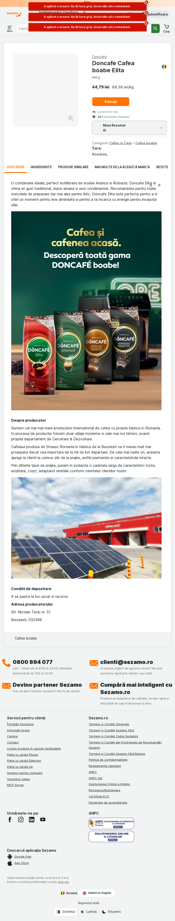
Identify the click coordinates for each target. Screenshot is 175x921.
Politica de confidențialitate (108, 759)
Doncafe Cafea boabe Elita (129, 66)
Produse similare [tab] (73, 167)
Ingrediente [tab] (41, 167)
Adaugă (111, 101)
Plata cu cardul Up (20, 767)
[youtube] (42, 819)
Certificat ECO (99, 796)
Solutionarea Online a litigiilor (109, 784)
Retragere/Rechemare (104, 790)
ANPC (93, 772)
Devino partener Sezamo (47, 684)
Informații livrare (18, 730)
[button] (154, 14)
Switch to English (97, 893)
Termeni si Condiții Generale (109, 724)
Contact (13, 742)
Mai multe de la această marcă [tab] (122, 167)
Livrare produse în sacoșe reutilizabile (34, 748)
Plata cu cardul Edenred (24, 760)
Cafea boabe (146, 143)
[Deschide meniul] (9, 28)
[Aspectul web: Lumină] (88, 911)
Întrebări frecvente (20, 724)
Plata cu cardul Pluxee (22, 754)
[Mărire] (71, 119)
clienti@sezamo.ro (126, 662)
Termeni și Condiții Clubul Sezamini (113, 736)
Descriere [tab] (15, 167)
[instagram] (20, 819)
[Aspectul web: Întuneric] (111, 911)
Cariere (12, 736)
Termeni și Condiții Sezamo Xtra (111, 730)
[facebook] (10, 819)
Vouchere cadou (18, 779)
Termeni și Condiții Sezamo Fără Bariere (117, 754)
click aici (63, 882)
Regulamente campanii (105, 766)
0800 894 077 (33, 662)
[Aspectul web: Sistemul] (65, 911)
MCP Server (15, 785)
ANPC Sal (95, 778)
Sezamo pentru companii (24, 773)
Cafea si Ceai (120, 143)
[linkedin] (31, 819)
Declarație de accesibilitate (108, 802)
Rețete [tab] (162, 167)
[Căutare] (155, 28)
